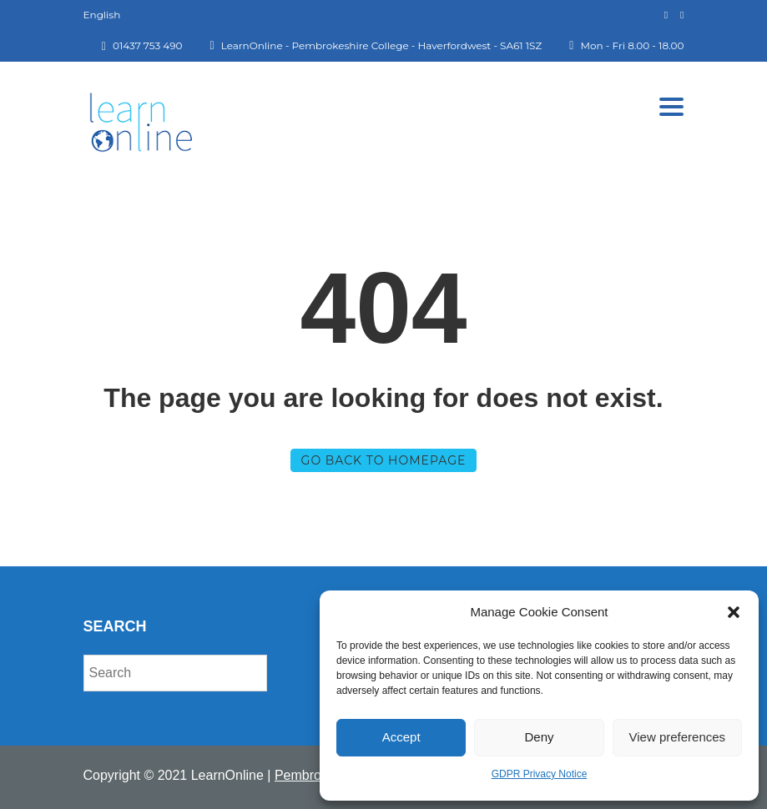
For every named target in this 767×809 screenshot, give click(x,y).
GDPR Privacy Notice (540, 774)
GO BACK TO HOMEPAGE (384, 460)
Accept (401, 737)
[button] (733, 612)
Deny (538, 737)
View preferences (677, 737)
